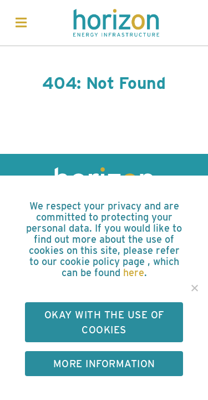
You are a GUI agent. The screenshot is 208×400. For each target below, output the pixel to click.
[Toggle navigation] (21, 23)
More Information (104, 363)
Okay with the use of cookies (104, 322)
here (133, 272)
